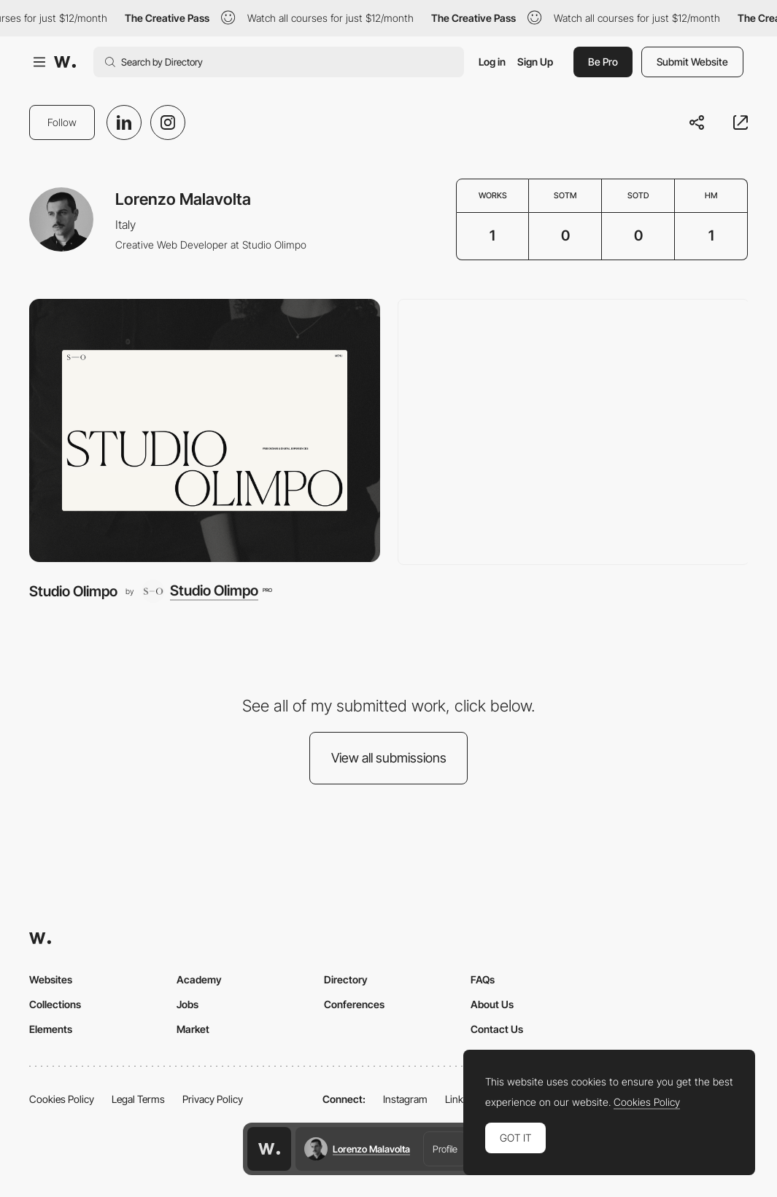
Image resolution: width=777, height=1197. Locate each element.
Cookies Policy (61, 1099)
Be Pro (603, 61)
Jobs (187, 1004)
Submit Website (692, 61)
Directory (346, 979)
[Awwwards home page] (269, 1149)
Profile (445, 1149)
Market (193, 1029)
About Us (492, 1004)
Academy (199, 979)
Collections (55, 1004)
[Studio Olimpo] (204, 430)
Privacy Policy (212, 1099)
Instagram (405, 1099)
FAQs (483, 979)
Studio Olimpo (73, 591)
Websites (50, 979)
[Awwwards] (65, 62)
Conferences (354, 1004)
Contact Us (497, 1029)
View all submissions (389, 757)
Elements (50, 1029)
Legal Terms (138, 1099)
